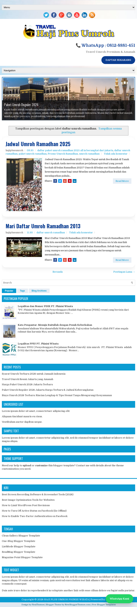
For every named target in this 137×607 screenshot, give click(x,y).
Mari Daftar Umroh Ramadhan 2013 (43, 226)
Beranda (58, 271)
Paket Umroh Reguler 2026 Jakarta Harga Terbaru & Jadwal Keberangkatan (47, 389)
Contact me (82, 465)
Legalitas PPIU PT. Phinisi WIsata (38, 343)
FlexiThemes (38, 604)
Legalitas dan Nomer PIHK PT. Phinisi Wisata (45, 306)
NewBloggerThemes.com (77, 604)
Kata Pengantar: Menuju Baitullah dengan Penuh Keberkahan (55, 325)
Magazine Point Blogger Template (22, 557)
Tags (22, 290)
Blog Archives (39, 290)
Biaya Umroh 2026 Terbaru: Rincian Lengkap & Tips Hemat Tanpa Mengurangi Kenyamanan (57, 395)
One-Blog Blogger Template (18, 541)
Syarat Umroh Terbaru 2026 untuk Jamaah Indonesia (33, 373)
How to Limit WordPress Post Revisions (26, 505)
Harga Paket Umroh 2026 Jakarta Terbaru (27, 384)
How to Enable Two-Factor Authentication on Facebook (34, 516)
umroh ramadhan (89, 153)
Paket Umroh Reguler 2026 (21, 104)
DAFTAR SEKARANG (118, 60)
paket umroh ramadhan (33, 153)
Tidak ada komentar (115, 153)
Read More (122, 181)
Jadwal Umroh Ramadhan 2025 (38, 144)
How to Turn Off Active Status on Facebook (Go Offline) (34, 510)
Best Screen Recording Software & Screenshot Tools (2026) (37, 494)
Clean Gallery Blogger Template (21, 535)
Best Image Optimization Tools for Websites (28, 499)
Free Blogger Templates (104, 604)
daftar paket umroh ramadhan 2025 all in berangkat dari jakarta (75, 150)
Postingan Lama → (124, 271)
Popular (9, 290)
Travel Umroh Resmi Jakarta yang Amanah (27, 379)
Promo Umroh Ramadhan (63, 153)
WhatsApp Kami (119, 598)
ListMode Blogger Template (18, 546)
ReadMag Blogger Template (18, 551)
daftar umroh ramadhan (51, 232)
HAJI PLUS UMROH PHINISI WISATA (66, 599)
